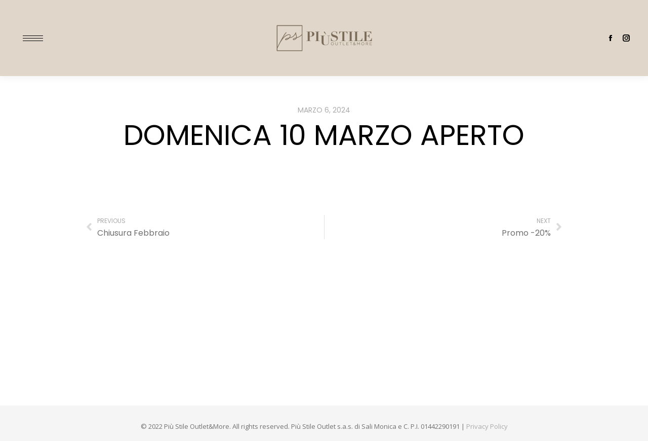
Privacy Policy (487, 426)
